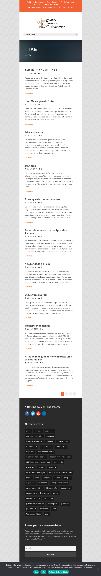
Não (43, 572)
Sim (36, 572)
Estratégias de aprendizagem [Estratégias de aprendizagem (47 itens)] (60, 472)
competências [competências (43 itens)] (31, 446)
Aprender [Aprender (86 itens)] (50, 436)
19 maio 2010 (32, 363)
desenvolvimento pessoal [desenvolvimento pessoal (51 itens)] (36, 457)
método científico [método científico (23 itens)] (33, 498)
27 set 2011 (31, 74)
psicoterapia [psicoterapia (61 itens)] (31, 509)
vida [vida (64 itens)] (46, 514)
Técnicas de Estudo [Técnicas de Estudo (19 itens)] (33, 514)
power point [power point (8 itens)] (52, 504)
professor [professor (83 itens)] (65, 504)
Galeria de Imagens (51, 4)
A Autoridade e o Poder (38, 263)
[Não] (97, 569)
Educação (30, 165)
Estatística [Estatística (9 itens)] (52, 467)
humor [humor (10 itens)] (57, 478)
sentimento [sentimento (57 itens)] (44, 509)
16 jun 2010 (31, 236)
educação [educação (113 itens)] (30, 467)
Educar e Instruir (34, 132)
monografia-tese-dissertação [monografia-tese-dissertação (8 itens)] (37, 493)
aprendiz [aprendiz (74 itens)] (50, 441)
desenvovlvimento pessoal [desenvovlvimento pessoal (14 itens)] (60, 457)
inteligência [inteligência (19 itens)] (42, 483)
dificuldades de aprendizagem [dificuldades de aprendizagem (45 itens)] (38, 462)
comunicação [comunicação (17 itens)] (61, 446)
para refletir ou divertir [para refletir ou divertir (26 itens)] (35, 504)
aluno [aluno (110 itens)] (28, 431)
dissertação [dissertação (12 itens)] (58, 462)
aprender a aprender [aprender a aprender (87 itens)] (34, 441)
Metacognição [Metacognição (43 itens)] (51, 488)
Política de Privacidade (35, 2)
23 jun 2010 (31, 202)
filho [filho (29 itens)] (37, 478)
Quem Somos (52, 2)
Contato (64, 4)
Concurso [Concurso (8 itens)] (30, 452)
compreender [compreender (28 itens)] (46, 446)
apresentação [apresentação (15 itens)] (63, 441)
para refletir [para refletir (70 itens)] (48, 498)
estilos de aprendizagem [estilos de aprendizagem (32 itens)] (35, 472)
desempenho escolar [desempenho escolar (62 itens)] (46, 452)
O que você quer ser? (36, 294)
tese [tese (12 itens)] (54, 509)
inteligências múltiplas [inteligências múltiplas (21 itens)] (59, 483)
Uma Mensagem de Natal (39, 101)
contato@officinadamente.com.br (44, 7)
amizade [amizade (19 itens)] (38, 431)
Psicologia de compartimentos (42, 199)
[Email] (50, 548)
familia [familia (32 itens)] (28, 478)
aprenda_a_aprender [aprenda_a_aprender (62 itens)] (34, 436)
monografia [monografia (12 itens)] (65, 488)
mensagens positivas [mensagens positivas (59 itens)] (34, 488)
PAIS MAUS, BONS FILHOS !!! (41, 70)
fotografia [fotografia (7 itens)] (47, 478)
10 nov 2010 (32, 135)
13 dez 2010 (31, 104)
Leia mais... (29, 93)
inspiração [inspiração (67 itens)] (30, 483)
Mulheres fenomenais (37, 325)
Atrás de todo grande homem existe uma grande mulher (48, 358)
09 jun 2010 (31, 267)
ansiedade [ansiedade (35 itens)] (49, 431)
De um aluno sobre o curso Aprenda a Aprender (46, 232)
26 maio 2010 (32, 329)
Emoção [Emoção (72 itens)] (41, 467)
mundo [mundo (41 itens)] (55, 493)
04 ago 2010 (32, 169)
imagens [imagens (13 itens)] (67, 478)
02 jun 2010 (31, 298)
